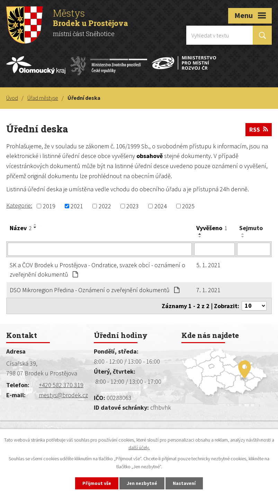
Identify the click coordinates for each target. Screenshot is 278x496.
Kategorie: (19, 205)
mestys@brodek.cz (63, 395)
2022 (105, 206)
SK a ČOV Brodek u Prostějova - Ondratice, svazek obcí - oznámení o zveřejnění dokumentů (97, 269)
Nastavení (184, 483)
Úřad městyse (42, 97)
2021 (77, 206)
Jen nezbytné (142, 483)
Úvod (12, 97)
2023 (132, 206)
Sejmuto (251, 228)
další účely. (139, 448)
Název (21, 228)
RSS (258, 129)
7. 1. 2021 (208, 290)
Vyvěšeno (211, 228)
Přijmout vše (96, 483)
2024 (160, 206)
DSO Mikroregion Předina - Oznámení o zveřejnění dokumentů (94, 290)
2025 (188, 206)
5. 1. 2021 (208, 265)
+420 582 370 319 (61, 385)
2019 (49, 206)
